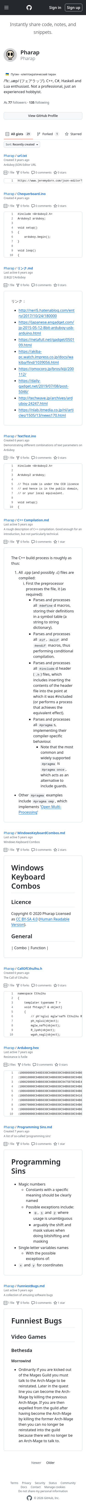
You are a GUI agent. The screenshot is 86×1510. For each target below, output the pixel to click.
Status (53, 1483)
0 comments (41, 172)
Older (50, 1462)
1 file (9, 172)
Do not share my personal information (43, 1491)
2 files (10, 1065)
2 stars (60, 850)
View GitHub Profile (43, 115)
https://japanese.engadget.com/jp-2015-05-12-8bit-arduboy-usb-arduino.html (46, 328)
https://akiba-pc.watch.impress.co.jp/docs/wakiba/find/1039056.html (46, 357)
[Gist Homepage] (29, 7)
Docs (24, 1487)
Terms (14, 1483)
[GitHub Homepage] (29, 1498)
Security (40, 1483)
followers (15, 102)
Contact (36, 1487)
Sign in (55, 7)
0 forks (22, 172)
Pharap (9, 155)
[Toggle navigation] (6, 8)
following (39, 102)
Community (68, 1483)
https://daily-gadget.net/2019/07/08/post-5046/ (43, 386)
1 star (59, 542)
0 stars (60, 172)
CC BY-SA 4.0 (27, 919)
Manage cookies (54, 1487)
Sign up (73, 7)
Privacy (26, 1483)
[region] (43, 181)
